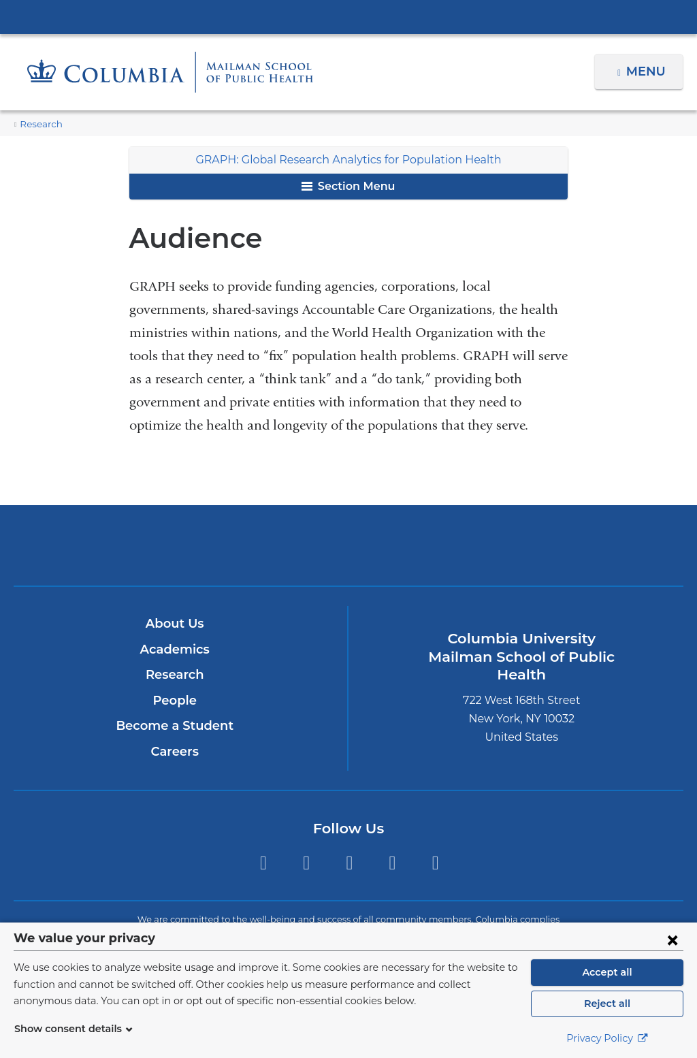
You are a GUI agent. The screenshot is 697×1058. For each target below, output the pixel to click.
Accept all (607, 972)
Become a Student (174, 726)
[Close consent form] (672, 939)
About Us (175, 623)
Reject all (606, 1003)
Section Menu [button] (348, 186)
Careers (174, 751)
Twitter (263, 863)
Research (39, 124)
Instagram (349, 863)
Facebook (306, 863)
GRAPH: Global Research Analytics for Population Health (348, 159)
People (175, 700)
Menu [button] (648, 71)
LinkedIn (392, 863)
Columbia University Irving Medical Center (348, 16)
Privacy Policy (607, 1038)
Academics (174, 649)
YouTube (435, 863)
